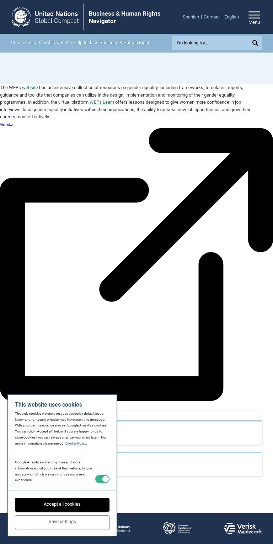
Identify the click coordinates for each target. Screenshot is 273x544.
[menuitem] (193, 17)
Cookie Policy (75, 443)
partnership (43, 42)
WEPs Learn (102, 102)
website (30, 87)
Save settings (62, 521)
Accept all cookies (62, 504)
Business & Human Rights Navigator (125, 17)
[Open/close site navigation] (254, 17)
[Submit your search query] (256, 43)
